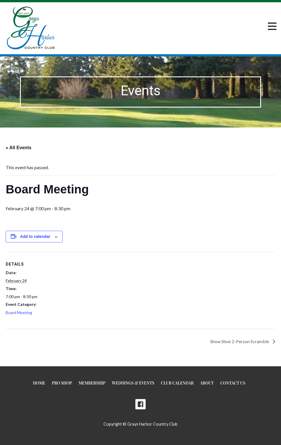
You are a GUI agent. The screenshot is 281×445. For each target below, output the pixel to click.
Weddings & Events (133, 383)
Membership (91, 383)
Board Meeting (19, 312)
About (207, 383)
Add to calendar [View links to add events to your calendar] (35, 236)
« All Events (18, 147)
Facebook (140, 404)
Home (39, 383)
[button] (272, 26)
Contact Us (232, 383)
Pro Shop (62, 383)
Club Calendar (177, 383)
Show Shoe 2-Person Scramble (240, 341)
